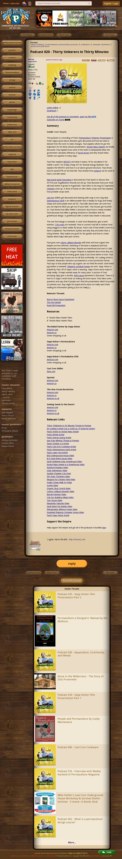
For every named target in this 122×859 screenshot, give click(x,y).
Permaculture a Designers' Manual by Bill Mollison (82, 620)
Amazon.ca (51, 332)
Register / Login (111, 3)
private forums (12, 229)
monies (12, 87)
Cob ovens (59, 225)
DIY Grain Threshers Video (58, 476)
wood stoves (83, 153)
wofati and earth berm (40, 46)
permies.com (12, 214)
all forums (12, 236)
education (12, 162)
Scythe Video (52, 485)
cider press (12, 192)
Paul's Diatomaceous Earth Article (61, 449)
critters (12, 58)
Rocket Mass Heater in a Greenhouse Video (66, 464)
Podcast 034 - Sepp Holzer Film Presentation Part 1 (76, 696)
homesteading (12, 73)
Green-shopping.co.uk (56, 335)
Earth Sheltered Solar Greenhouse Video (64, 461)
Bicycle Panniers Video (56, 494)
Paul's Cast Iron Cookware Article (61, 446)
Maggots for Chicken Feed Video (61, 479)
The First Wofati (54, 302)
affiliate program (37, 856)
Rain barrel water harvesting (59, 180)
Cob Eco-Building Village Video (60, 497)
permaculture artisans (12, 147)
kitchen (12, 95)
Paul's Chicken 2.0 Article (58, 443)
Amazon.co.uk (53, 398)
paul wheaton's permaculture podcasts (62, 44)
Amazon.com (52, 329)
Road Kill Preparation (56, 305)
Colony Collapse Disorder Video (60, 491)
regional (12, 154)
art (12, 140)
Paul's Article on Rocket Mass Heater (63, 431)
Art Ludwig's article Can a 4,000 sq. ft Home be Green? (71, 429)
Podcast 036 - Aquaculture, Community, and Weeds (81, 654)
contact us (15, 856)
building (12, 65)
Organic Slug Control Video (59, 488)
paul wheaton (95, 856)
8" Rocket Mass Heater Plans (59, 321)
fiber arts (12, 132)
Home (6, 3)
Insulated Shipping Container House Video (65, 512)
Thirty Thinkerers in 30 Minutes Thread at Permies (69, 426)
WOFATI (67, 162)
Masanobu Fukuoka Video (58, 503)
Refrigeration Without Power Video (62, 509)
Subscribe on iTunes (59, 120)
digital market (12, 207)
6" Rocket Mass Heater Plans (59, 318)
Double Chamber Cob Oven (59, 473)
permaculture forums (12, 43)
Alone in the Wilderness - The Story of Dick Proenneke (81, 678)
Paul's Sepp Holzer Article (58, 515)
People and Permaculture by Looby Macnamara (79, 720)
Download (52, 111)
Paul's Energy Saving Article (59, 437)
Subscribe (14, 3)
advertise (24, 856)
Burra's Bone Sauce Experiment (60, 299)
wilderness (12, 125)
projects (12, 199)
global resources (12, 184)
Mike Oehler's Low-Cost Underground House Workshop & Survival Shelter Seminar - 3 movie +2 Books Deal (80, 798)
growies (12, 50)
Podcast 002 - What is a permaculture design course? (80, 821)
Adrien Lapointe (32, 60)
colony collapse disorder (70, 242)
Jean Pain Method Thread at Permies (63, 440)
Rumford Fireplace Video (57, 467)
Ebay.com (51, 371)
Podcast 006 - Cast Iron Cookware (78, 747)
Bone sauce (79, 275)
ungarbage (12, 110)
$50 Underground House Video (60, 455)
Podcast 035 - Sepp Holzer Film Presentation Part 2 (76, 596)
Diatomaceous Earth (55, 201)
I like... (30, 88)
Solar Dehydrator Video (57, 470)
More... (72, 842)
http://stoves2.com (77, 539)
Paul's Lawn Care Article (57, 452)
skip (12, 169)
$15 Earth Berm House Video (59, 458)
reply (72, 563)
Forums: (34, 42)
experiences (12, 177)
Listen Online (54, 108)
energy (12, 80)
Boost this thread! (72, 581)
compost (97, 171)
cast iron (50, 198)
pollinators (85, 44)
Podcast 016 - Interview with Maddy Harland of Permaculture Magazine (79, 773)
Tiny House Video (54, 500)
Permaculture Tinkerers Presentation (95, 138)
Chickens (51, 189)
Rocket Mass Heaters (96, 147)
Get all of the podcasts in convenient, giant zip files (71, 117)
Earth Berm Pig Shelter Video (59, 506)
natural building (37, 44)
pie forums (12, 221)
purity (12, 102)
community (12, 117)
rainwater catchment (101, 44)
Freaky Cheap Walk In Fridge (59, 482)
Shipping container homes (78, 266)
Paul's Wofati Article (55, 434)
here (104, 528)
